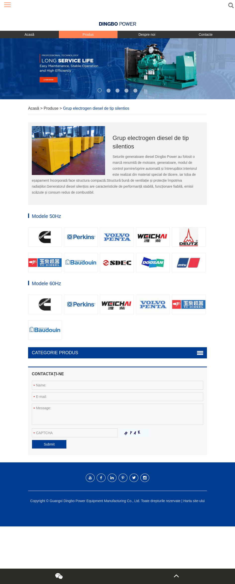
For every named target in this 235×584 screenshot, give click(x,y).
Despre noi (146, 34)
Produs (88, 34)
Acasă (29, 34)
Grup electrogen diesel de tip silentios (96, 108)
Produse (52, 108)
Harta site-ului (194, 501)
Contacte (206, 34)
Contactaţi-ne (48, 374)
